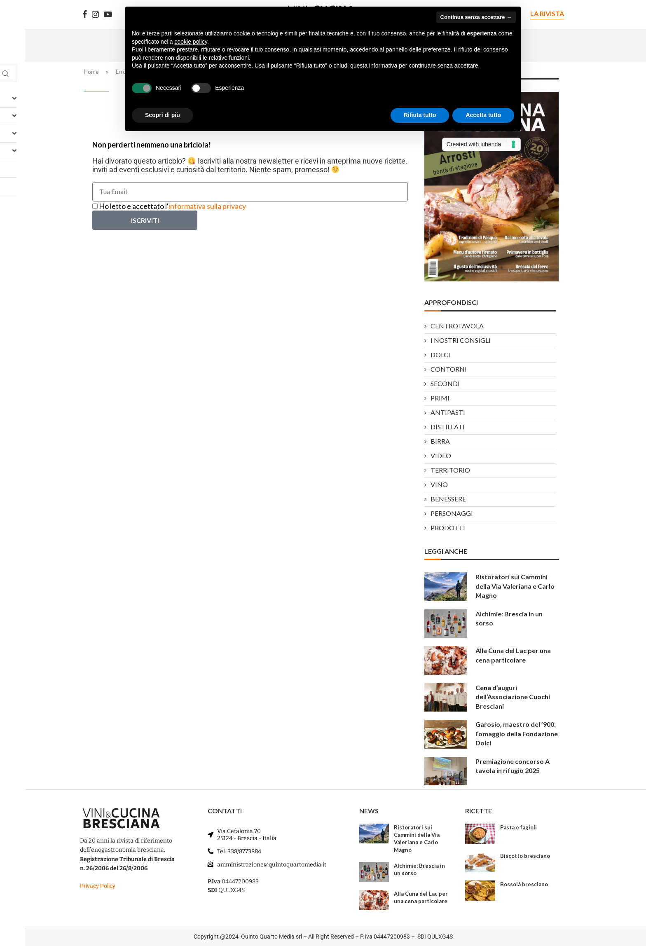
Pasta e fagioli (518, 827)
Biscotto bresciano (525, 855)
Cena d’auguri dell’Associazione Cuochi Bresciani (512, 697)
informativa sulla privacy (207, 206)
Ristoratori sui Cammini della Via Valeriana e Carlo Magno (515, 586)
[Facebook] (84, 14)
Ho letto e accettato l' (172, 206)
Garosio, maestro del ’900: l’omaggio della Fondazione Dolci (516, 733)
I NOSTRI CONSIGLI (461, 340)
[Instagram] (95, 14)
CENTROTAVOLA (457, 326)
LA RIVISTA (547, 13)
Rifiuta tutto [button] (420, 115)
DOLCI (440, 355)
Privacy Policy (97, 886)
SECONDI (445, 384)
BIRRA (440, 441)
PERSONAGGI (452, 513)
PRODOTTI (448, 528)
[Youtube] (107, 14)
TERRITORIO (450, 470)
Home (91, 71)
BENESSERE (448, 499)
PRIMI (440, 398)
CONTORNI (449, 369)
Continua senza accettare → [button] (476, 17)
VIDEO (441, 456)
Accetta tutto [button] (483, 115)
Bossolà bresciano (524, 884)
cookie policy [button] (191, 41)
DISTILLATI (448, 427)
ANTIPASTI (448, 412)
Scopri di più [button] (162, 115)
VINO (439, 484)
